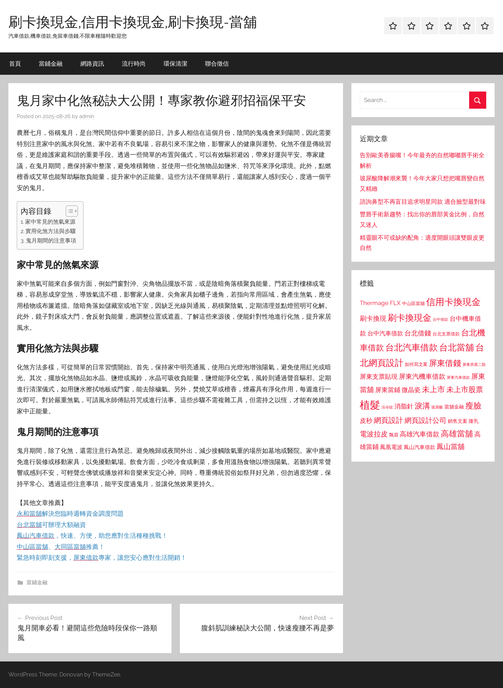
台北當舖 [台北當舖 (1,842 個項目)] (456, 347)
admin (86, 116)
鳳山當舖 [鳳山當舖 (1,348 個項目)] (451, 446)
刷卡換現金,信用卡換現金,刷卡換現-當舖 (132, 21)
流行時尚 (134, 63)
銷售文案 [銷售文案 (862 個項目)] (457, 421)
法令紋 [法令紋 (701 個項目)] (387, 407)
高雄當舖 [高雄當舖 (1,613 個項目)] (457, 433)
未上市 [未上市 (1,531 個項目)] (433, 389)
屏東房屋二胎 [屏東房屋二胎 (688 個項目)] (474, 364)
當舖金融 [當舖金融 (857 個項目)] (454, 407)
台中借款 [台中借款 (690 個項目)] (440, 319)
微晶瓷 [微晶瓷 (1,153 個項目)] (411, 389)
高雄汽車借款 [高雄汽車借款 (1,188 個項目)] (419, 434)
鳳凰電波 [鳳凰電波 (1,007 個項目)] (391, 447)
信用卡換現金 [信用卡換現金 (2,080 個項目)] (453, 301)
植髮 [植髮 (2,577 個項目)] (370, 405)
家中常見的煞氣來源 (50, 221)
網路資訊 (92, 63)
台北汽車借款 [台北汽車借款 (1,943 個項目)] (411, 347)
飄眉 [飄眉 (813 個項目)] (393, 434)
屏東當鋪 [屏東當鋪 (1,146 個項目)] (387, 389)
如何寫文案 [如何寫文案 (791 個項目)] (416, 364)
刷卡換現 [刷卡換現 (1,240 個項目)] (373, 318)
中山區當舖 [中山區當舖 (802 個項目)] (413, 303)
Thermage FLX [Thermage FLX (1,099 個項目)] (380, 302)
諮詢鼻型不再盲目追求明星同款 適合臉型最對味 (423, 201)
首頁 (15, 63)
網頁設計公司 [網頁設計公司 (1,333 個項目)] (425, 420)
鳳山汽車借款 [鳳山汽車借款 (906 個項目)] (419, 447)
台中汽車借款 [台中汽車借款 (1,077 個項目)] (385, 333)
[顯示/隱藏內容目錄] (68, 211)
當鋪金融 (51, 63)
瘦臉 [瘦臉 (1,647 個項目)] (473, 405)
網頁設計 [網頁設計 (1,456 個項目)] (388, 420)
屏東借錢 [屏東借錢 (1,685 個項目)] (445, 363)
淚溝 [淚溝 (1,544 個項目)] (422, 405)
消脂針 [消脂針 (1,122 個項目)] (403, 406)
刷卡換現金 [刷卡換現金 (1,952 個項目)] (409, 317)
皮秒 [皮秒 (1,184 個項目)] (366, 420)
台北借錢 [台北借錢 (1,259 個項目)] (417, 333)
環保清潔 (175, 63)
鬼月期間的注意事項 (51, 240)
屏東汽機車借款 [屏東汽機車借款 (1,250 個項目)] (422, 376)
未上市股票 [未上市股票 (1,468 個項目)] (464, 389)
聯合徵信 (217, 63)
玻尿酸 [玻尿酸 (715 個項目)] (437, 407)
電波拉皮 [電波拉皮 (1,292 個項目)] (374, 434)
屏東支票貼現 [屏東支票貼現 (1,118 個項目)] (379, 376)
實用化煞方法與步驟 (50, 231)
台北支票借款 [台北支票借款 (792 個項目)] (446, 333)
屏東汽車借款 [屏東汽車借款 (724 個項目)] (458, 377)
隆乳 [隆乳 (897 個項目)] (474, 421)
